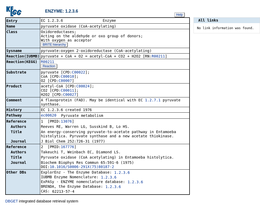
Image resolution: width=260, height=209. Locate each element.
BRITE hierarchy (54, 45)
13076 (66, 122)
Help (179, 15)
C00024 (83, 87)
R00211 (158, 57)
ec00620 (48, 116)
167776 (67, 147)
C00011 (67, 91)
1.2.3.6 (122, 173)
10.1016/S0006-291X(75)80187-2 (82, 167)
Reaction (49, 67)
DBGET (11, 202)
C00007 (65, 81)
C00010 (67, 77)
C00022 (78, 73)
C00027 (70, 95)
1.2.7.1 (153, 100)
